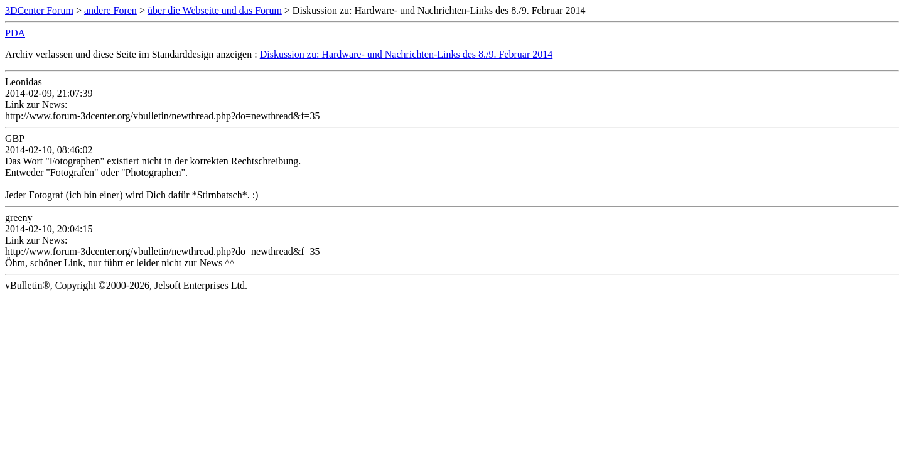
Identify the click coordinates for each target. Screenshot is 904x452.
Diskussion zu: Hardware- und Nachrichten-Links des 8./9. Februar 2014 (406, 54)
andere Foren (110, 10)
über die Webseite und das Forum (215, 10)
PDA (15, 33)
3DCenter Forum (39, 10)
